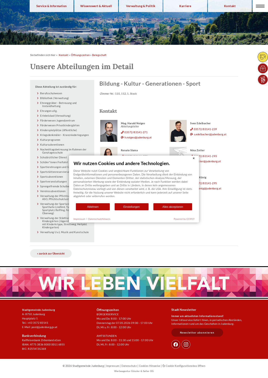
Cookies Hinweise (149, 365)
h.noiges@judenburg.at (138, 137)
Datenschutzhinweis (99, 218)
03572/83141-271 (136, 132)
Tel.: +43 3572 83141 (35, 322)
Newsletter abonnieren (197, 332)
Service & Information (51, 6)
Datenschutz (129, 365)
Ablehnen (93, 206)
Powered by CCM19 (184, 219)
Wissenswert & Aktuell (96, 6)
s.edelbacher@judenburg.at (210, 134)
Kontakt (230, 6)
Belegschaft (99, 55)
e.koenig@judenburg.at (207, 188)
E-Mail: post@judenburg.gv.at (40, 327)
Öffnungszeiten (80, 55)
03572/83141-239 (205, 129)
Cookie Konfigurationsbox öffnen (183, 365)
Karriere (185, 6)
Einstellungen (131, 206)
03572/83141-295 (205, 183)
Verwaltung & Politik (140, 6)
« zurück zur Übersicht (51, 253)
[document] (134, 181)
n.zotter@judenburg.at (207, 161)
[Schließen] (193, 158)
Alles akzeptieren (172, 206)
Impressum (112, 365)
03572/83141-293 (205, 156)
